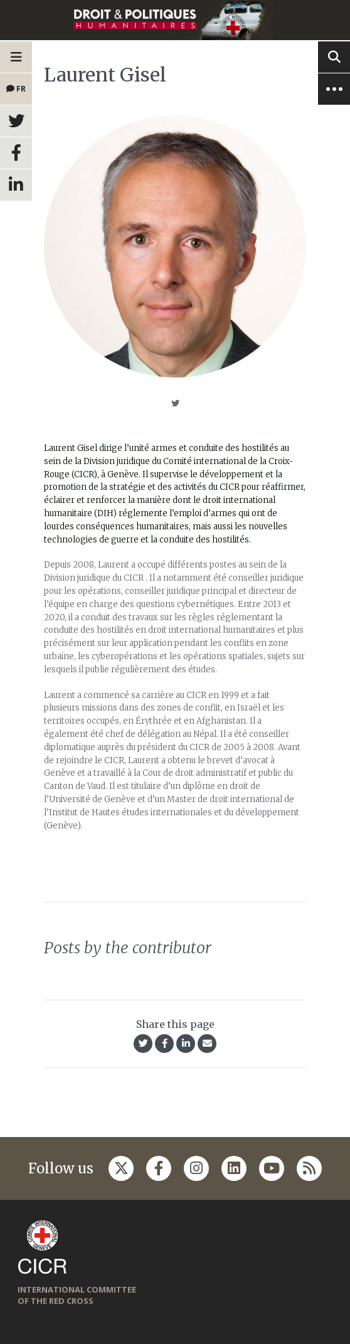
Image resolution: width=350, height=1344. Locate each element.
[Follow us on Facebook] (158, 1168)
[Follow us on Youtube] (271, 1168)
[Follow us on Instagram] (196, 1168)
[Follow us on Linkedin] (234, 1168)
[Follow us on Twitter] (121, 1168)
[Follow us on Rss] (309, 1168)
